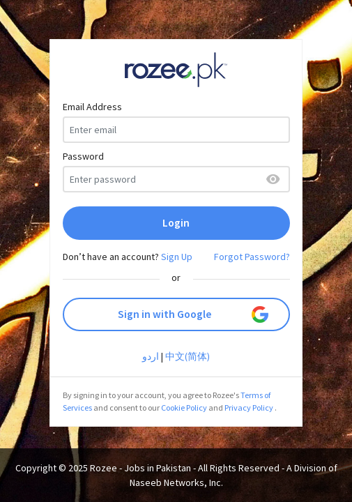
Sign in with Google (193, 314)
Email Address (92, 106)
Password (83, 156)
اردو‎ (150, 356)
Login (176, 222)
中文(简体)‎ (187, 356)
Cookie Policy (184, 407)
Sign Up (176, 256)
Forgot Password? (252, 256)
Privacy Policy (248, 407)
